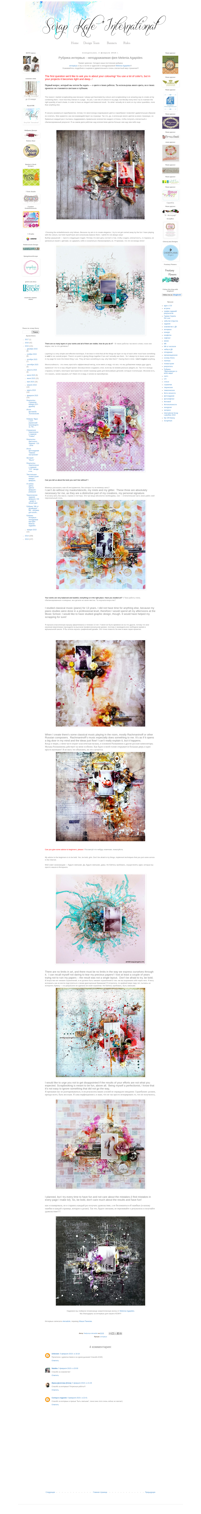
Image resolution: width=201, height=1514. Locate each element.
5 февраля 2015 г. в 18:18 (70, 1354)
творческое (168, 387)
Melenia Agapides (123, 66)
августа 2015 (32, 370)
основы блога (169, 358)
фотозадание (169, 396)
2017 (27, 340)
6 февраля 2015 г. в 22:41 (77, 1398)
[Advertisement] (100, 1468)
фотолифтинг (169, 399)
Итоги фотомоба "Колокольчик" (33, 413)
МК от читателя (170, 346)
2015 (27, 346)
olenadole (66, 1321)
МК (165, 344)
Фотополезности (170, 405)
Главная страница (100, 1492)
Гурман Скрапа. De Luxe (170, 317)
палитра (167, 361)
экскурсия (168, 407)
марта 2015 (31, 390)
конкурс (167, 332)
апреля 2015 (32, 385)
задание (167, 324)
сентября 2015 (32, 365)
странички (168, 385)
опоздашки (168, 352)
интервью (73, 66)
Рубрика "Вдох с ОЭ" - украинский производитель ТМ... (32, 423)
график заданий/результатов (170, 312)
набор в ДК (168, 349)
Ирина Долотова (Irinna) (61, 1383)
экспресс (167, 410)
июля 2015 (31, 375)
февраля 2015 (32, 396)
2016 (27, 343)
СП (165, 379)
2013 (27, 539)
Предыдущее (150, 1492)
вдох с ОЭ (168, 306)
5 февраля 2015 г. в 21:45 (82, 1383)
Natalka (55, 1368)
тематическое (169, 390)
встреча (167, 308)
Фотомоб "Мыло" (30, 459)
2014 (27, 536)
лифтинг (167, 338)
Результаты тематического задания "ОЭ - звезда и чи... (33, 467)
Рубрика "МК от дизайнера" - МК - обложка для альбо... (33, 509)
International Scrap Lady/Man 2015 (171, 414)
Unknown (55, 1354)
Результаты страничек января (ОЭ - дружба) (33, 403)
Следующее (50, 1492)
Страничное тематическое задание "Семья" (32, 433)
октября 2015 (32, 359)
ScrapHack (168, 421)
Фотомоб (167, 402)
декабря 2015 (32, 349)
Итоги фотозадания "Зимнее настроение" (33, 452)
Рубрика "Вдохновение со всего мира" (170, 371)
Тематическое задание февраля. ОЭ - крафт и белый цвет (33, 499)
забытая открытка (171, 321)
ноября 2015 (32, 354)
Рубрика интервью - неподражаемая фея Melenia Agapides (32, 521)
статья (166, 382)
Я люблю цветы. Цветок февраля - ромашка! (32, 488)
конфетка (167, 335)
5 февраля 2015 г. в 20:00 (68, 1368)
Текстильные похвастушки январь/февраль (33, 477)
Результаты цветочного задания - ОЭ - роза (33, 442)
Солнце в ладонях (59, 1398)
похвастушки (169, 364)
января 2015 (32, 530)
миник (166, 341)
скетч (166, 376)
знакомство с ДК (170, 327)
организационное (171, 355)
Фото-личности (170, 393)
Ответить (55, 1361)
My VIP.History (169, 418)
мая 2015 (31, 382)
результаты (168, 366)
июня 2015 (31, 378)
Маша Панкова (85, 1321)
